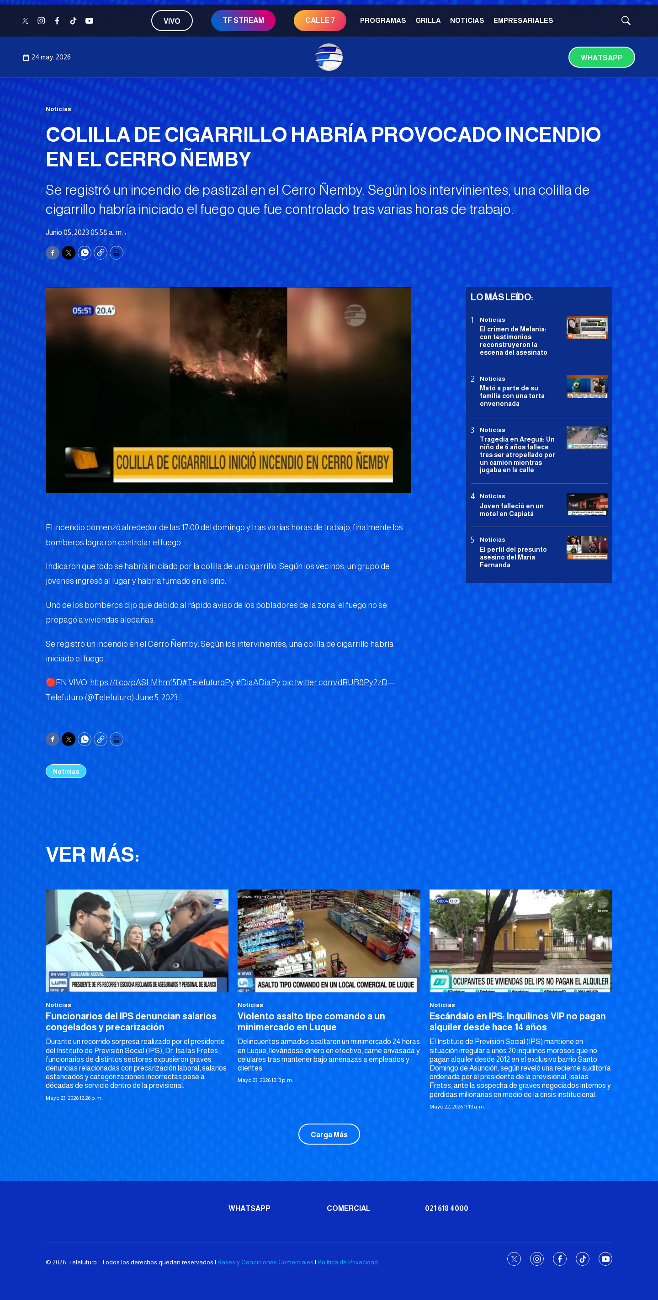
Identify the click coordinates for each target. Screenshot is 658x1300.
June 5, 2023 (156, 697)
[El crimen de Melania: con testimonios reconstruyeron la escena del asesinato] (587, 328)
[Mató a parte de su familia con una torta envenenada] (587, 387)
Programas (383, 20)
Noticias (467, 20)
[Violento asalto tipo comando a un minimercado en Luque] (329, 941)
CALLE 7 (320, 20)
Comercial (349, 1208)
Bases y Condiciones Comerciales (265, 1262)
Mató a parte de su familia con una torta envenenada (512, 395)
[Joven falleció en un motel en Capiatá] (587, 504)
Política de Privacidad (348, 1262)
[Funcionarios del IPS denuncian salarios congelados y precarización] (137, 941)
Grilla (428, 20)
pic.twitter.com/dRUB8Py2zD (334, 682)
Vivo (172, 21)
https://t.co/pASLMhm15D (136, 682)
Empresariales (523, 20)
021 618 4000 (446, 1208)
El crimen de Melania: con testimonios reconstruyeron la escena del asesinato (513, 340)
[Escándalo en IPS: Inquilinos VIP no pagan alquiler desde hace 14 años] (521, 941)
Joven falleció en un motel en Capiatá (512, 509)
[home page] (329, 57)
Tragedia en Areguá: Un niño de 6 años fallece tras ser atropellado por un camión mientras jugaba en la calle (517, 455)
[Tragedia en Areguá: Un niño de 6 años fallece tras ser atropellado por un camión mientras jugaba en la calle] (587, 438)
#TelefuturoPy (208, 682)
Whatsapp (602, 58)
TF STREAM (243, 20)
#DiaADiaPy (258, 682)
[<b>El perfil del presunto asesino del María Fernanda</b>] (587, 547)
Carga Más (329, 1135)
